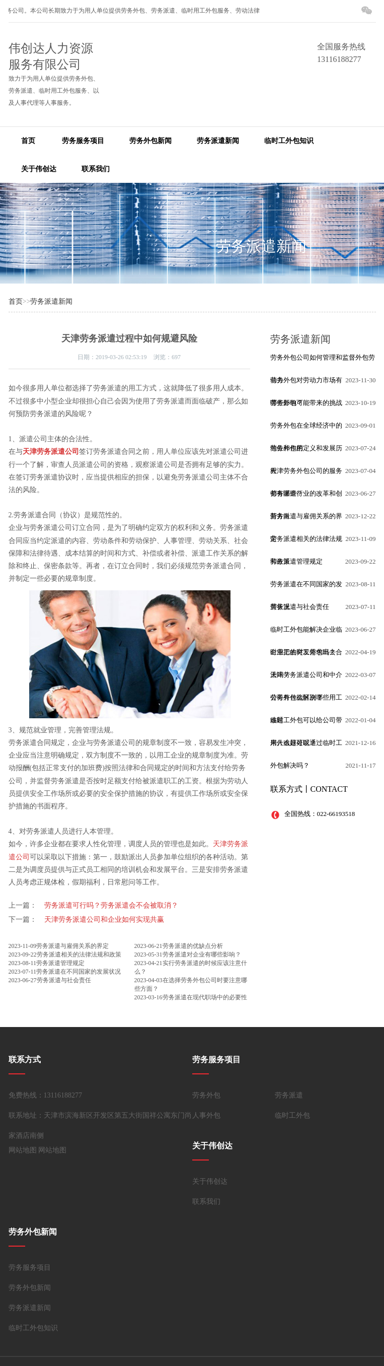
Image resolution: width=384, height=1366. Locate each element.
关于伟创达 (38, 169)
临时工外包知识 (289, 141)
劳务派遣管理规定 (60, 963)
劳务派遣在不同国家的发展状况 (78, 971)
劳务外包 (206, 1095)
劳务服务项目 (83, 141)
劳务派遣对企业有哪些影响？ (202, 954)
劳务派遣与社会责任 (64, 980)
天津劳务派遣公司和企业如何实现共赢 (104, 919)
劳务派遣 (289, 1095)
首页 (28, 141)
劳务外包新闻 (150, 141)
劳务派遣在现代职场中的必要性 (205, 997)
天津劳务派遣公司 (51, 451)
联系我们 (96, 169)
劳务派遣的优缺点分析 (193, 945)
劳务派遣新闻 (218, 141)
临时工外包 (292, 1115)
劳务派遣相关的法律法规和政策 (79, 954)
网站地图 (23, 1150)
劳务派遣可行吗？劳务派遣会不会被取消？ (111, 905)
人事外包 (206, 1115)
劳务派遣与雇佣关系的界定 (72, 945)
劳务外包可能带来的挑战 (306, 402)
